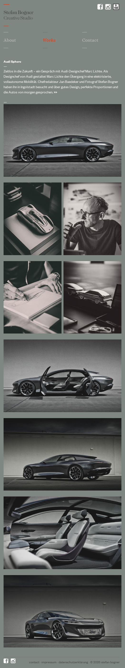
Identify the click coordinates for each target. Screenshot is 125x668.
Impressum (48, 662)
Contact (90, 40)
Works (49, 40)
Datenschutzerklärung (73, 662)
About (10, 40)
